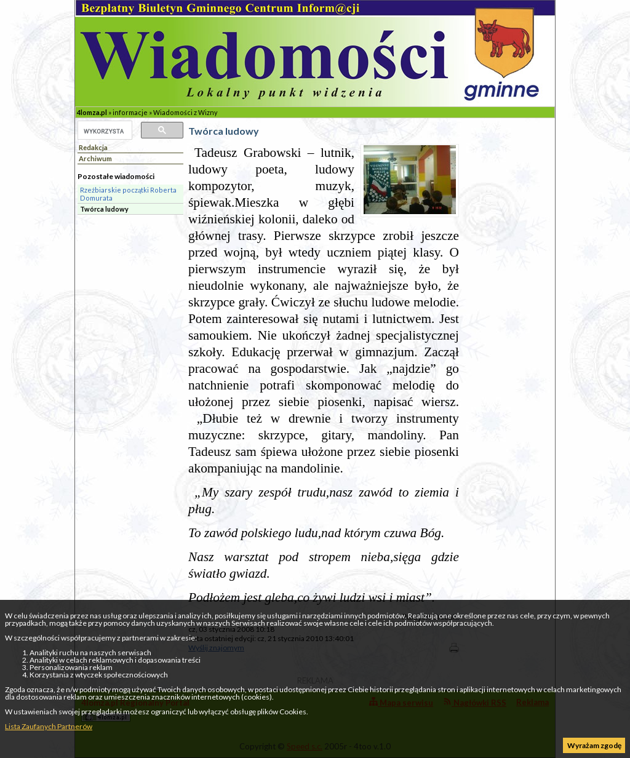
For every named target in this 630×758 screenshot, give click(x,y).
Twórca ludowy (104, 209)
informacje (130, 112)
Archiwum (95, 158)
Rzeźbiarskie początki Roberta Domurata (128, 194)
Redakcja (93, 147)
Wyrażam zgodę (594, 745)
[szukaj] (104, 131)
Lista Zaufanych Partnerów (48, 726)
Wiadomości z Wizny (185, 112)
